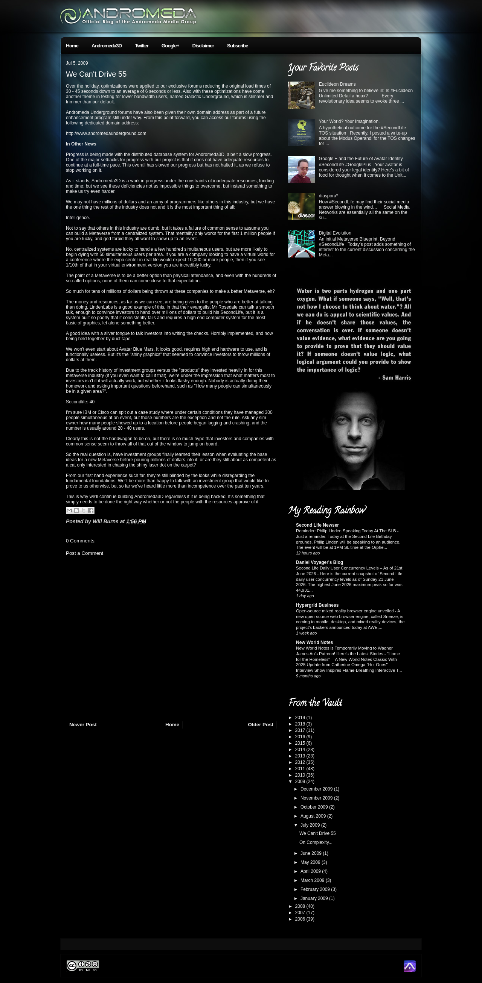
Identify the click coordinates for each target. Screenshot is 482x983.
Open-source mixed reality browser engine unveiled (345, 611)
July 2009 (310, 825)
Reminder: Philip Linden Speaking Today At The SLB (346, 531)
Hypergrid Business (317, 605)
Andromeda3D (107, 45)
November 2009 (317, 798)
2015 (301, 743)
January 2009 (314, 898)
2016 (301, 736)
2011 (301, 768)
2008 (301, 906)
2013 (301, 756)
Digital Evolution (335, 233)
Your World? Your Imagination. (349, 121)
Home (72, 45)
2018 (301, 724)
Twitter (141, 45)
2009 (301, 781)
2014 (301, 749)
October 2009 (314, 807)
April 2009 (311, 871)
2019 (301, 717)
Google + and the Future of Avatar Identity (361, 158)
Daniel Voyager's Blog (319, 562)
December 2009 (317, 789)
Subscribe (237, 45)
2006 (301, 919)
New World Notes (314, 642)
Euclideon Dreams (337, 84)
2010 (301, 775)
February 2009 (315, 889)
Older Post (260, 724)
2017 (301, 730)
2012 (301, 762)
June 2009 (311, 853)
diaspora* (328, 195)
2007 (301, 912)
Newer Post (83, 724)
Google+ (170, 45)
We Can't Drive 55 (96, 74)
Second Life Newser (317, 525)
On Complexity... (316, 842)
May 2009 (311, 862)
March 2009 (313, 880)
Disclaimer (203, 45)
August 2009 (313, 816)
